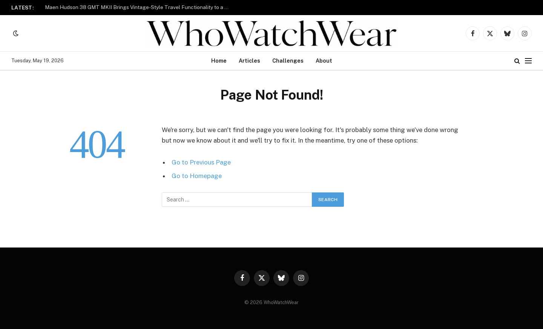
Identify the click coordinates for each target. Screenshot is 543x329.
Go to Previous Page (201, 162)
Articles (249, 60)
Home (219, 60)
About (324, 60)
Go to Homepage (197, 176)
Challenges (288, 60)
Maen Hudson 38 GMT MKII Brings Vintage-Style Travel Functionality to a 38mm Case (139, 7)
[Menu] (528, 60)
